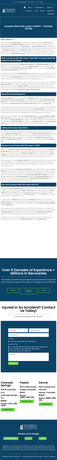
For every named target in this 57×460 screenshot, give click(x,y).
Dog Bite (37, 349)
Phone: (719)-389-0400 (9, 404)
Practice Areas (40, 7)
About (30, 7)
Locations (50, 7)
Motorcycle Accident (28, 347)
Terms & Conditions (49, 456)
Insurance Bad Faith (25, 349)
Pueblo (33, 341)
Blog (36, 11)
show (12, 39)
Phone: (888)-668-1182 (27, 396)
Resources (29, 11)
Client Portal (50, 11)
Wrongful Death (42, 347)
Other (29, 351)
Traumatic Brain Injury (17, 351)
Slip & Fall (13, 349)
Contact (42, 11)
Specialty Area (13, 344)
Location (11, 339)
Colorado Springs (16, 341)
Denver (26, 341)
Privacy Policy (39, 456)
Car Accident (14, 347)
